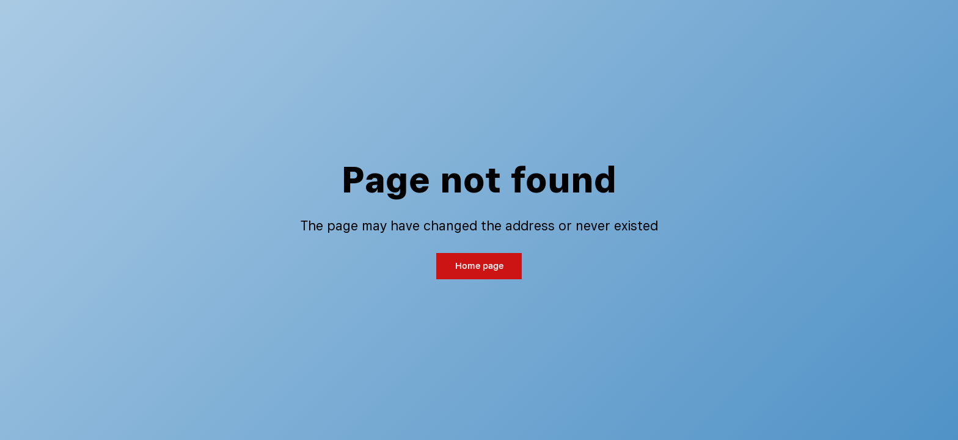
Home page (479, 265)
